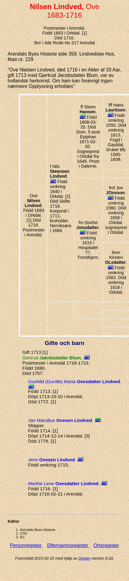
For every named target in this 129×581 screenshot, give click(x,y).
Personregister (26, 545)
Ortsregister (106, 545)
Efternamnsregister (68, 545)
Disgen (84, 558)
